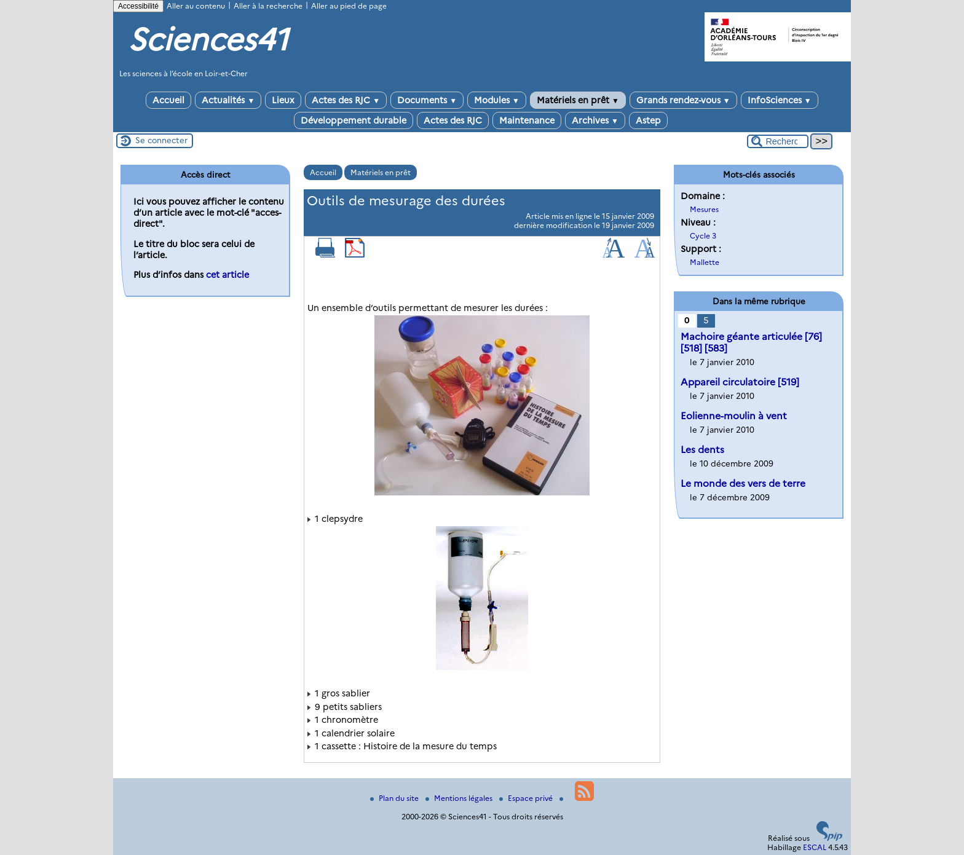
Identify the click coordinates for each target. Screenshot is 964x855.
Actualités (228, 100)
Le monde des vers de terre (743, 483)
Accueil (168, 100)
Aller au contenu (196, 5)
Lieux (283, 100)
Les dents (702, 449)
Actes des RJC (346, 100)
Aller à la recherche (268, 5)
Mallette (704, 262)
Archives (595, 120)
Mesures (704, 209)
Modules (497, 100)
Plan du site (395, 798)
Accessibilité (138, 6)
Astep (648, 120)
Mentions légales (459, 798)
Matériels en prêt (578, 100)
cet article (227, 274)
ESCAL (814, 847)
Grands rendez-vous (683, 100)
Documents (427, 100)
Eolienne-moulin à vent (734, 416)
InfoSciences (780, 100)
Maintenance (527, 120)
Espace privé (527, 798)
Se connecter (161, 140)
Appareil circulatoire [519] (740, 382)
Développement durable (353, 120)
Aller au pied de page (349, 5)
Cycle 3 (703, 235)
